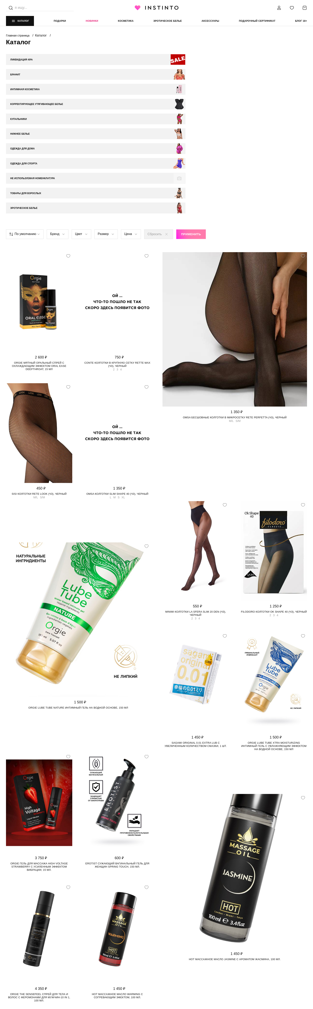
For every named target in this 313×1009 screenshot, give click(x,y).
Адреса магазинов (19, 954)
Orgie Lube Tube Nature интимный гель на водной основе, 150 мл (78, 592)
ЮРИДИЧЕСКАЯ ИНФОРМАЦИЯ (176, 938)
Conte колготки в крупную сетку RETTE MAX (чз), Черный (117, 249)
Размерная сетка (93, 962)
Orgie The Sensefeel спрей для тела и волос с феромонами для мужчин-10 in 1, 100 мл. (39, 882)
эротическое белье (167, 21)
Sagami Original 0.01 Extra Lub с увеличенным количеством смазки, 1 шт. (196, 629)
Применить (191, 118)
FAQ (8, 970)
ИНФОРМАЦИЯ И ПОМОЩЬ (98, 938)
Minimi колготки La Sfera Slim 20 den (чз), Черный (195, 498)
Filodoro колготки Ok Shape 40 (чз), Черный (274, 496)
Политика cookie (168, 954)
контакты (239, 938)
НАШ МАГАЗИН (15, 938)
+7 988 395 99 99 (242, 946)
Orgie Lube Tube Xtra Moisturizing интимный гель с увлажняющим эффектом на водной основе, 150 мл (274, 630)
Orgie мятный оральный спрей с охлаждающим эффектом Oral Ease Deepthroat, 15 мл (39, 250)
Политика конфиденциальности (179, 946)
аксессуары (210, 21)
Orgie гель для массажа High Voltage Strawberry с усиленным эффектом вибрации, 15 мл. (39, 751)
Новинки (92, 21)
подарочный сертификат (257, 21)
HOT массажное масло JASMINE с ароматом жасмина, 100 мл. (235, 843)
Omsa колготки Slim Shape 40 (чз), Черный (117, 378)
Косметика (126, 21)
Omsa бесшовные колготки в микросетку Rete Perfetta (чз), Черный (235, 301)
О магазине (14, 946)
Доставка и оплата (95, 946)
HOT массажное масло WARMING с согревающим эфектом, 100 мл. (117, 880)
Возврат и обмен (93, 954)
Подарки (60, 21)
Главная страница (18, 35)
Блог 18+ (301, 21)
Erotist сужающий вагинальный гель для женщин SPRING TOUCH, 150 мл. (117, 749)
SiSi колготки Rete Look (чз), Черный (39, 378)
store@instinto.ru (245, 954)
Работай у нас (16, 962)
